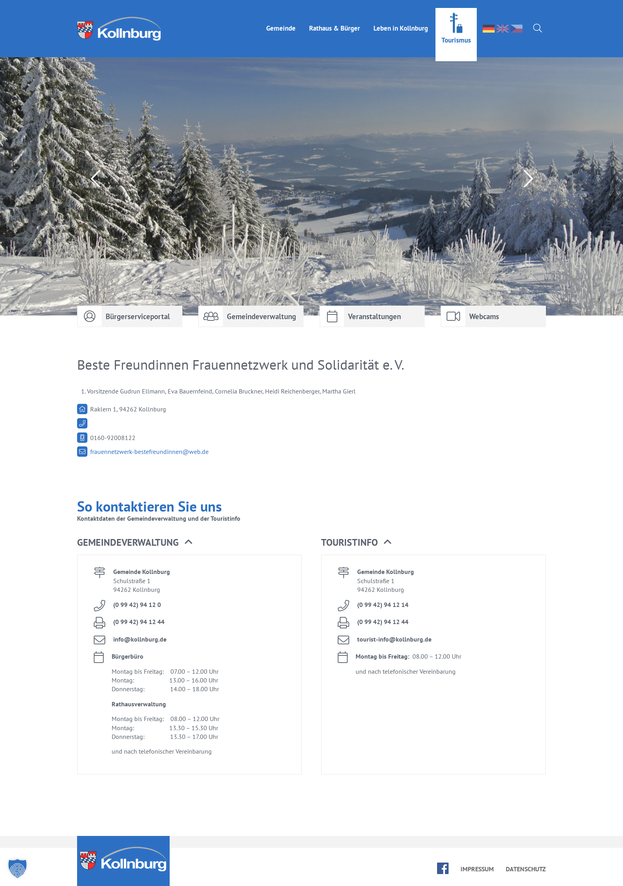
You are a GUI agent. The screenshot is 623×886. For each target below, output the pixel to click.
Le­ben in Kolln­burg (400, 20)
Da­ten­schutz (526, 869)
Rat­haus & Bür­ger (334, 20)
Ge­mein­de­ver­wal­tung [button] (134, 542)
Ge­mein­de (281, 20)
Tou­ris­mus (456, 32)
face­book (443, 868)
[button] (17, 868)
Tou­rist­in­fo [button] (356, 542)
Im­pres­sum (477, 869)
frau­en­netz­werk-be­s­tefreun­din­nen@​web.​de (149, 452)
